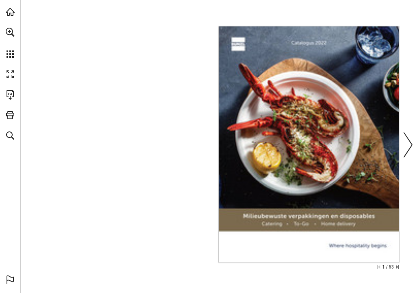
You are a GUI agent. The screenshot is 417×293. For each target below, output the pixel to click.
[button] (10, 32)
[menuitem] (10, 42)
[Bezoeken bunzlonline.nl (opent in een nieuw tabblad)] (10, 12)
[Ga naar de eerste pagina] (378, 267)
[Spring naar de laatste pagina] (397, 267)
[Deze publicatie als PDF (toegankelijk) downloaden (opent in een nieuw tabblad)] (10, 95)
